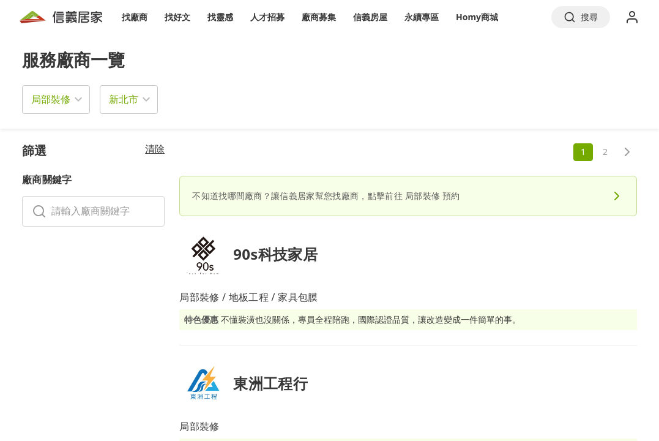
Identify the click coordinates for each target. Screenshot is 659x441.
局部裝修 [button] (50, 99)
